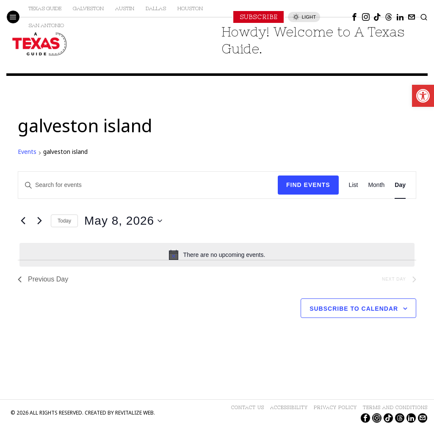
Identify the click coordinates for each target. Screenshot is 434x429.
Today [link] (64, 221)
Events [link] (27, 152)
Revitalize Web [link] (134, 413)
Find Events (308, 184)
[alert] (217, 255)
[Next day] (39, 221)
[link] (423, 96)
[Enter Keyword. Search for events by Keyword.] (148, 185)
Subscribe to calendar (354, 308)
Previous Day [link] (43, 279)
